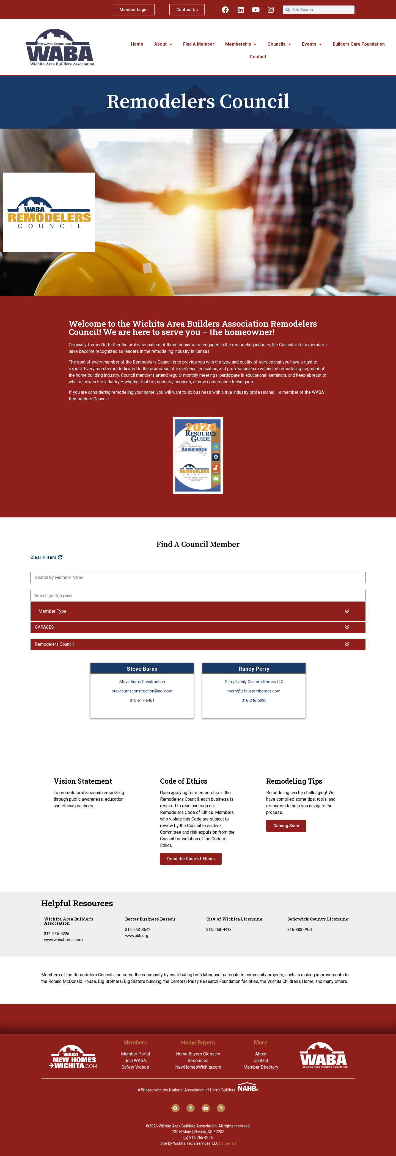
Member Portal (135, 1054)
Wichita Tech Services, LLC (196, 1143)
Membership (241, 44)
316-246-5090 (254, 700)
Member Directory (260, 1067)
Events (312, 44)
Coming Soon (286, 825)
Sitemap (228, 1143)
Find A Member (198, 44)
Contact (258, 56)
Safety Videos (135, 1067)
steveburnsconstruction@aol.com (142, 691)
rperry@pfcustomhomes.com (253, 691)
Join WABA (135, 1060)
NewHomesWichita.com (198, 1067)
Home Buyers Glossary (198, 1054)
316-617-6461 (142, 700)
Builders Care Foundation (359, 44)
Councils (279, 44)
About (163, 44)
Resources (198, 1060)
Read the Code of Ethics (191, 858)
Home (137, 44)
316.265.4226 (201, 1137)
